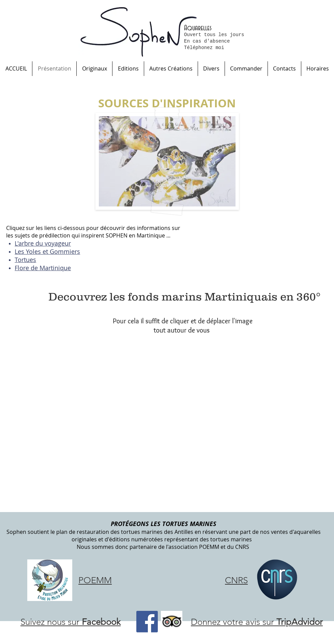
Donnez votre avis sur (257, 622)
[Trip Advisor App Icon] (171, 621)
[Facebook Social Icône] (147, 621)
